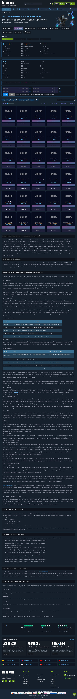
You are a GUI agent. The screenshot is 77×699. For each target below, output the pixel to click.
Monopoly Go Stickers (41, 679)
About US (52, 679)
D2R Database (53, 685)
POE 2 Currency (40, 681)
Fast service (43, 627)
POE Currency (25, 677)
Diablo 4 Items (39, 677)
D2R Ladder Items (26, 681)
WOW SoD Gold (26, 675)
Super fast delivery (28, 627)
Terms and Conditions (54, 674)
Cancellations (53, 677)
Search (5, 94)
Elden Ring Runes (40, 674)
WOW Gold (25, 674)
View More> (71, 639)
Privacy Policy (53, 675)
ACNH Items (25, 683)
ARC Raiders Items (26, 685)
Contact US (52, 681)
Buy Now (8, 120)
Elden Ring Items (40, 675)
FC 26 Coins (25, 679)
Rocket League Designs (55, 687)
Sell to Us (52, 683)
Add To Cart (8, 124)
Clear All (12, 94)
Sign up (72, 3)
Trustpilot (5, 625)
